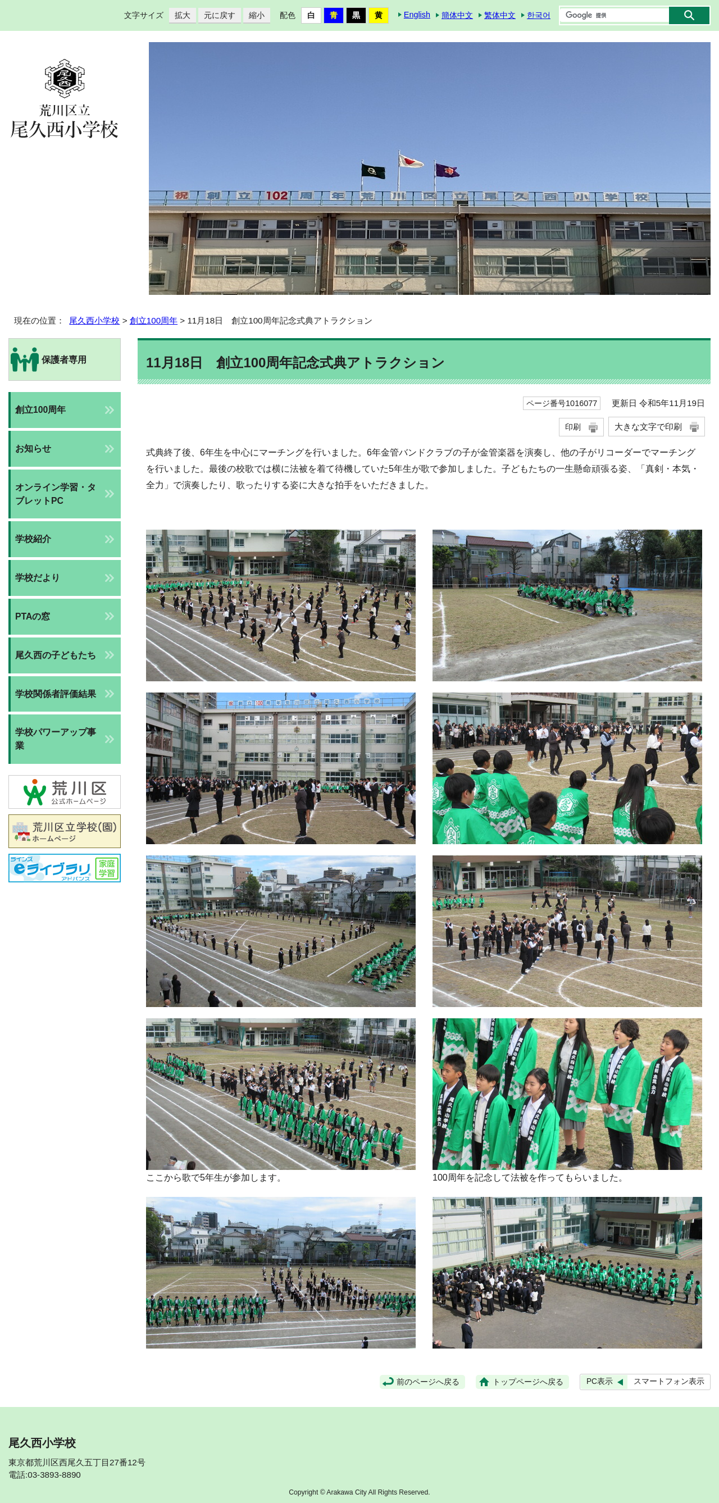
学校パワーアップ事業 (55, 738)
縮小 (254, 15)
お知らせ (33, 448)
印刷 (573, 426)
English (417, 14)
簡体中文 (457, 15)
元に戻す (216, 15)
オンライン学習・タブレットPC (55, 493)
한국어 (538, 15)
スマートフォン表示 (669, 1381)
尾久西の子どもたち (55, 655)
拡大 (179, 15)
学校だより (37, 577)
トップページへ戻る (528, 1382)
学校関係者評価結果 (55, 694)
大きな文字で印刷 (648, 426)
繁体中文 (500, 15)
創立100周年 (154, 320)
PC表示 (599, 1381)
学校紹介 (33, 539)
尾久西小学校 (94, 320)
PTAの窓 (32, 616)
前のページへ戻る (428, 1382)
